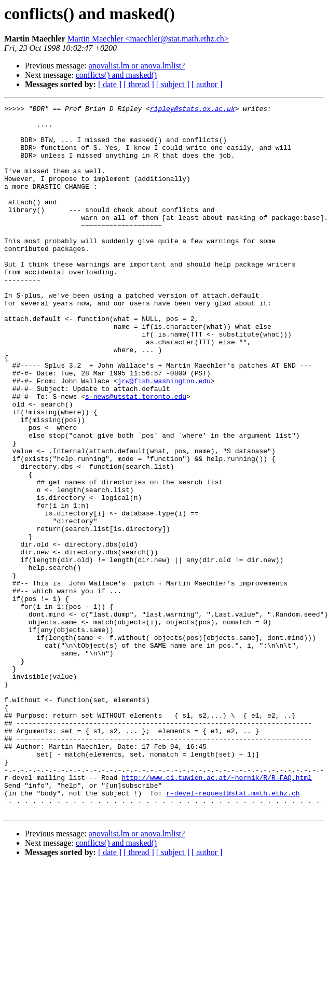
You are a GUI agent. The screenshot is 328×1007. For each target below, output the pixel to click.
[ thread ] (139, 84)
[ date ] (109, 84)
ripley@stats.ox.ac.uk (192, 110)
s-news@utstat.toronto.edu (135, 455)
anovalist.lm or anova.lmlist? (137, 65)
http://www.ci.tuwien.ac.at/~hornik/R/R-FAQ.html (216, 912)
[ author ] (207, 84)
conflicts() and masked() (116, 75)
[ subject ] (172, 84)
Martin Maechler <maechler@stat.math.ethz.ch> (147, 38)
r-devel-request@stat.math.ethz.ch (232, 931)
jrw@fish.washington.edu (163, 436)
